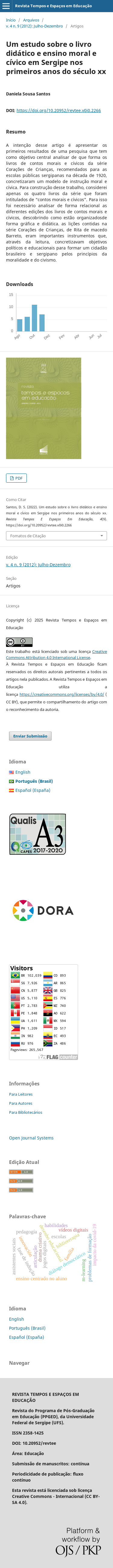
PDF (18, 478)
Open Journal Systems (31, 1138)
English (22, 772)
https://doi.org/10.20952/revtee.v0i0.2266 (59, 110)
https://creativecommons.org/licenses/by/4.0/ (62, 694)
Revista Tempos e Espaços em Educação (53, 5)
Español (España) (32, 790)
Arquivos (31, 20)
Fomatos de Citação (28, 535)
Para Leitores (21, 1094)
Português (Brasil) (27, 1328)
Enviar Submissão (30, 736)
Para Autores (20, 1103)
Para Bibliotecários (25, 1112)
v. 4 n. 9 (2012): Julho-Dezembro (34, 26)
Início (11, 20)
